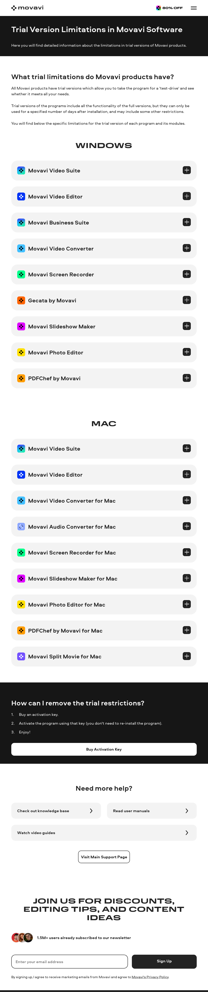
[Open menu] (194, 8)
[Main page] (27, 8)
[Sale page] (169, 8)
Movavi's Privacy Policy (150, 976)
